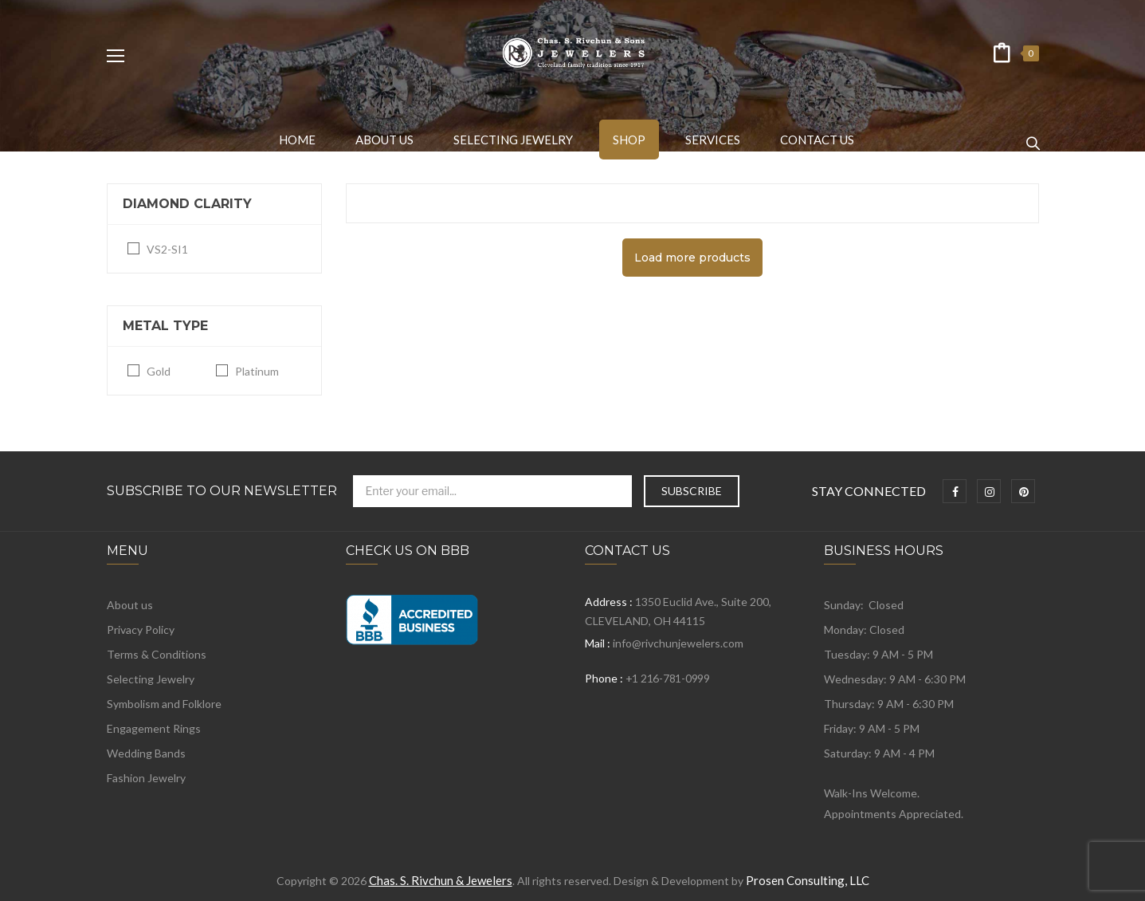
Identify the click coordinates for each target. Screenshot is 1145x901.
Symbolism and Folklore (164, 703)
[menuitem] (297, 139)
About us (130, 605)
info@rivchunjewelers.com (678, 643)
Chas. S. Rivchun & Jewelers (440, 880)
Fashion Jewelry (146, 778)
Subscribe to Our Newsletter (222, 491)
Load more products (692, 257)
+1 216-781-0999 (667, 678)
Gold (159, 371)
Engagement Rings (154, 728)
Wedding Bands (146, 753)
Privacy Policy (140, 629)
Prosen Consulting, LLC (807, 880)
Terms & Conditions (156, 654)
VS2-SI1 (167, 249)
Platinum (257, 371)
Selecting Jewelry (150, 679)
